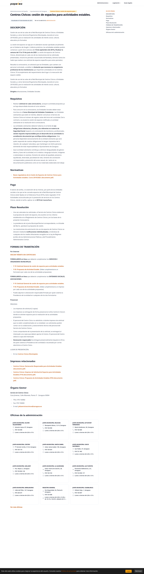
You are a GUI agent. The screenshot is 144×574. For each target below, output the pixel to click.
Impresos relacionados (113, 27)
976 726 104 (48, 473)
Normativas (109, 18)
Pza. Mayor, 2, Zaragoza (22, 468)
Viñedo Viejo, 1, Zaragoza (82, 490)
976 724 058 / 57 (80, 473)
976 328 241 (18, 493)
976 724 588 (48, 494)
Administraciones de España (19, 11)
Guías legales (128, 3)
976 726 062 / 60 (20, 471)
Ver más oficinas (16, 507)
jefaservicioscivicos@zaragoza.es (30, 406)
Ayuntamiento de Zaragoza (38, 11)
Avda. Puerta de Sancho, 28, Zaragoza (53, 469)
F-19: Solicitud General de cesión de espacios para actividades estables (38, 266)
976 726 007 (78, 493)
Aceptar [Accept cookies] (128, 571)
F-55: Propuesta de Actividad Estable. (26, 269)
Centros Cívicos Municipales (27, 354)
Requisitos (109, 16)
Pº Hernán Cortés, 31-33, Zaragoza (25, 447)
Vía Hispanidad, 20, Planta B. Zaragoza (54, 491)
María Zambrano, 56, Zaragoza (84, 427)
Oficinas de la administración (115, 32)
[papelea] (17, 3)
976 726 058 (48, 428)
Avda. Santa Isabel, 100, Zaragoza (55, 447)
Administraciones (103, 3)
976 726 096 (18, 430)
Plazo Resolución (111, 23)
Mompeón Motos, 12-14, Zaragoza (55, 425)
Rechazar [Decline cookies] (138, 571)
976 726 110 (18, 449)
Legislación (117, 3)
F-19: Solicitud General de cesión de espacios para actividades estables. (38, 283)
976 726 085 (78, 430)
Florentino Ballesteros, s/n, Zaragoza (83, 469)
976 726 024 (48, 449)
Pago (107, 20)
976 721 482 (78, 451)
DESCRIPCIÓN (110, 14)
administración (50, 20)
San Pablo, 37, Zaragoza (82, 449)
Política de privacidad (68, 571)
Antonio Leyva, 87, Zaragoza (23, 427)
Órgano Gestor (110, 29)
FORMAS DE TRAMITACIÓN (114, 25)
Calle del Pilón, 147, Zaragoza (24, 490)
